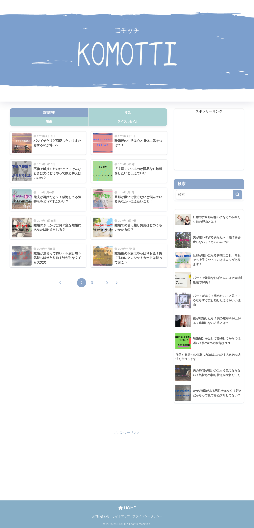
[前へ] (60, 282)
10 (106, 283)
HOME (127, 508)
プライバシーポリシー (147, 516)
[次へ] (116, 282)
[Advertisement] (88, 330)
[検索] (237, 194)
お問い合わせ (101, 516)
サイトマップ (121, 516)
